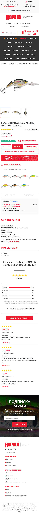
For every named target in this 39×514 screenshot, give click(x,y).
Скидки (8, 492)
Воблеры (23, 38)
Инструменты (18, 54)
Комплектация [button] (28, 195)
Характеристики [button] (10, 195)
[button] (9, 6)
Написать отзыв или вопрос (19, 318)
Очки (9, 42)
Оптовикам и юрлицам (24, 23)
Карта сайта (10, 476)
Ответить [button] (5, 342)
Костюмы (25, 50)
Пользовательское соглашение (16, 482)
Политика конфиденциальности (16, 495)
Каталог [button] (8, 23)
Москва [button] (15, 201)
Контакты (25, 27)
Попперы (29, 42)
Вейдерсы (11, 46)
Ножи (34, 50)
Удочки (7, 54)
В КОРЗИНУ (17, 146)
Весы (29, 46)
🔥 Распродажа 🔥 (10, 38)
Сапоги (15, 50)
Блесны (33, 38)
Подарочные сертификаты (25, 58)
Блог (7, 489)
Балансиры (18, 42)
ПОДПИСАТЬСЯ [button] (19, 424)
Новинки (14, 27)
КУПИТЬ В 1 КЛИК (31, 146)
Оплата (8, 462)
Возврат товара (11, 465)
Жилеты (21, 46)
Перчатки (6, 50)
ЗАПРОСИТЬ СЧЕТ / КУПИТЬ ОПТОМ (19, 151)
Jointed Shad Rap (14, 241)
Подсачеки (30, 54)
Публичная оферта (12, 479)
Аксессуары (8, 58)
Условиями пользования (24, 430)
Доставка (9, 459)
